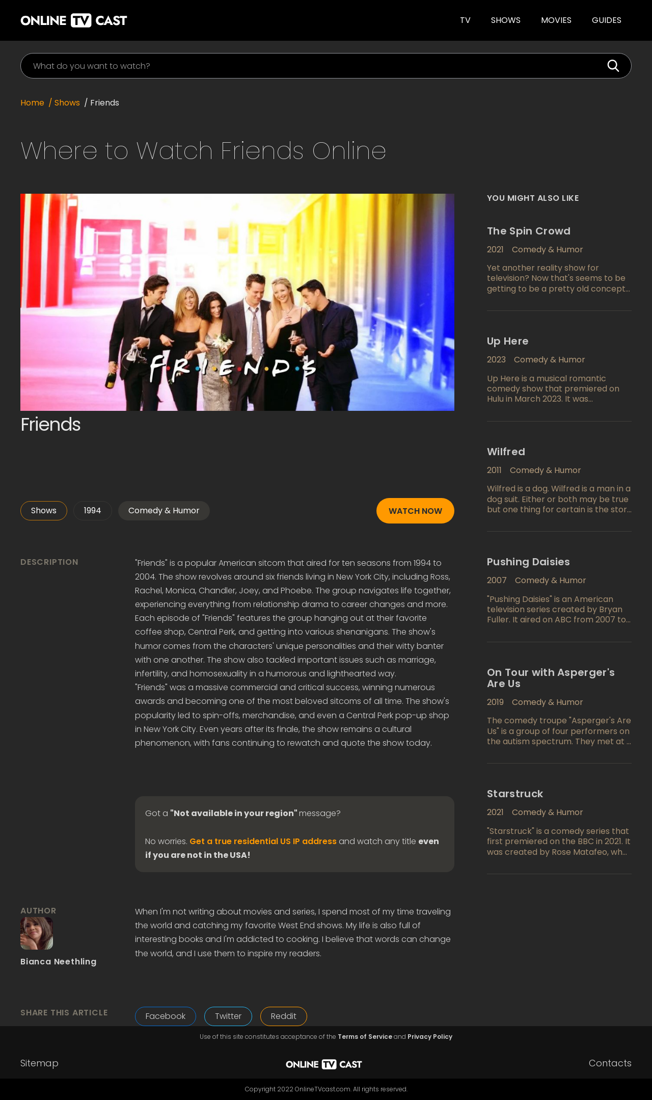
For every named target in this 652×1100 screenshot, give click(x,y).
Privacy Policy (430, 1037)
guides (606, 20)
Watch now (415, 511)
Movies (556, 20)
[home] (154, 20)
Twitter (228, 1016)
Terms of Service (365, 1037)
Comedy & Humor (164, 510)
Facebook (165, 1016)
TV (465, 20)
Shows (506, 20)
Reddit (283, 1016)
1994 (92, 510)
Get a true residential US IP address (263, 841)
